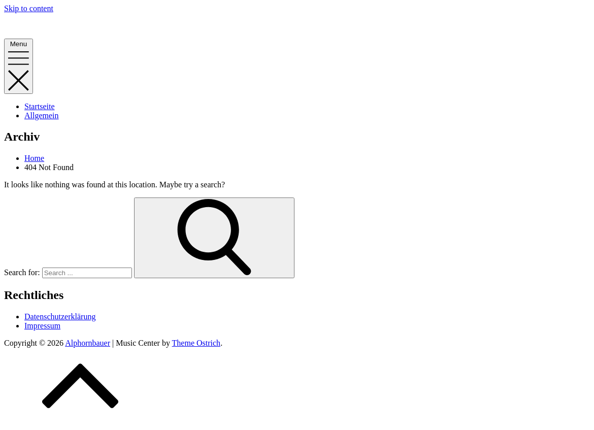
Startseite (39, 106)
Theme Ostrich (196, 343)
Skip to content (28, 8)
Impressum (42, 325)
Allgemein (41, 115)
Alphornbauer (26, 25)
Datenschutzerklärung (59, 316)
